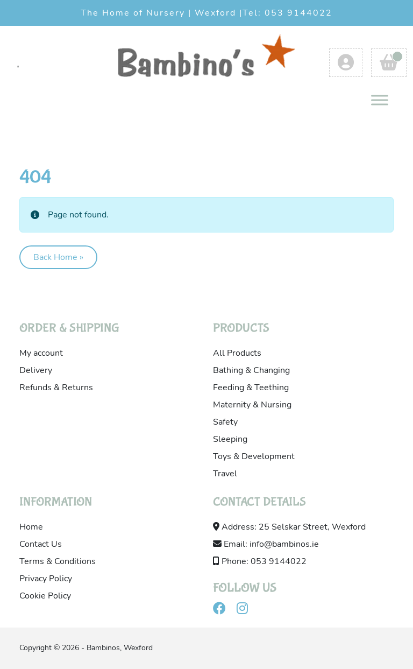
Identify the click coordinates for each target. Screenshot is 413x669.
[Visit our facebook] (223, 610)
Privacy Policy (45, 578)
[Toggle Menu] (379, 100)
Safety (225, 422)
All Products (237, 353)
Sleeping (230, 439)
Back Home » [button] (58, 257)
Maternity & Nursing (252, 404)
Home (31, 527)
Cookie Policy (45, 595)
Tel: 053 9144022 (287, 13)
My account (41, 353)
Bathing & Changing (251, 370)
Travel (225, 473)
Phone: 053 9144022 (260, 561)
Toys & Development (254, 456)
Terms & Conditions (57, 561)
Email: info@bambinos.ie (266, 544)
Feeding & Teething (251, 387)
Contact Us (40, 544)
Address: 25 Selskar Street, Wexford (289, 527)
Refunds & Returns (56, 387)
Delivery (35, 370)
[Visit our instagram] (247, 610)
